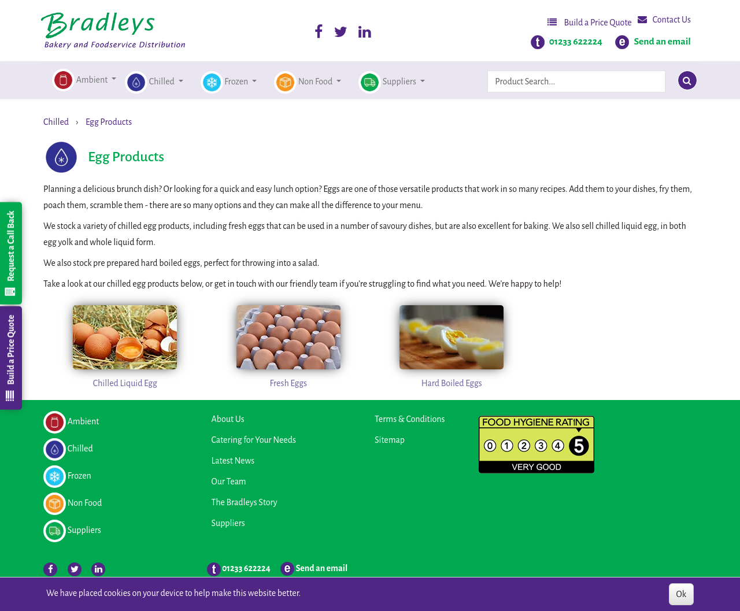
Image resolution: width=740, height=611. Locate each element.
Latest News (233, 460)
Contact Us (664, 19)
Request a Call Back (10, 253)
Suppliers (228, 523)
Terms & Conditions (410, 419)
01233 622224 (575, 41)
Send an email (662, 41)
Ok (681, 594)
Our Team (229, 481)
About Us (228, 419)
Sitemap (390, 440)
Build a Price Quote (589, 22)
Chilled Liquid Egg (125, 383)
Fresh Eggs (288, 383)
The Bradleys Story (245, 502)
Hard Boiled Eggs (451, 383)
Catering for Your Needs (254, 440)
